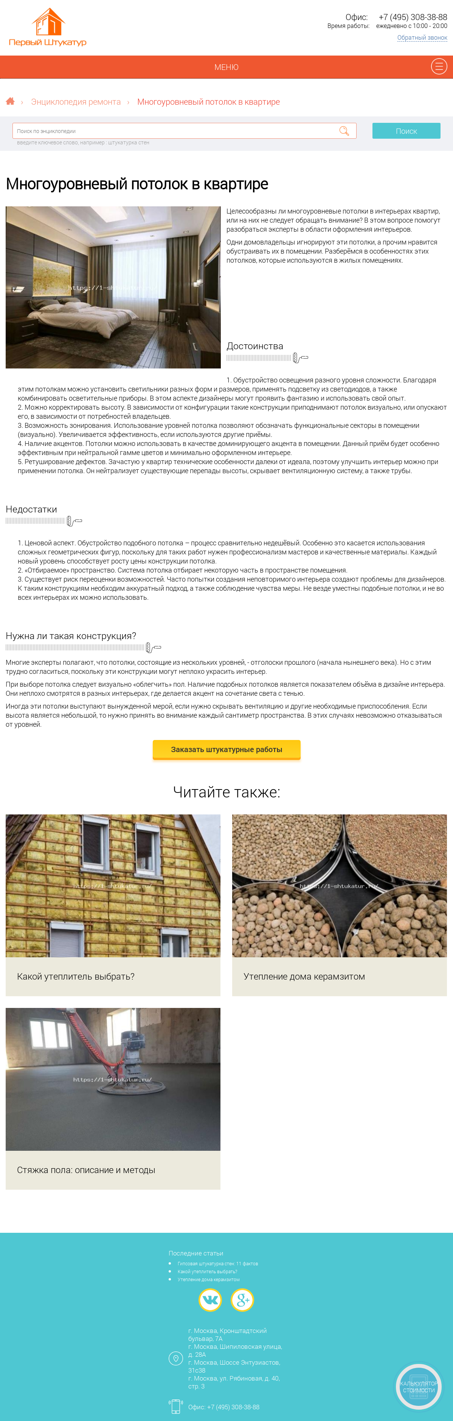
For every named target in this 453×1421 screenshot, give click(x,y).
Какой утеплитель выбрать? (207, 1271)
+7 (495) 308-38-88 (413, 16)
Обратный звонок (422, 37)
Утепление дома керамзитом (209, 1279)
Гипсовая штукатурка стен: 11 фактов (218, 1263)
